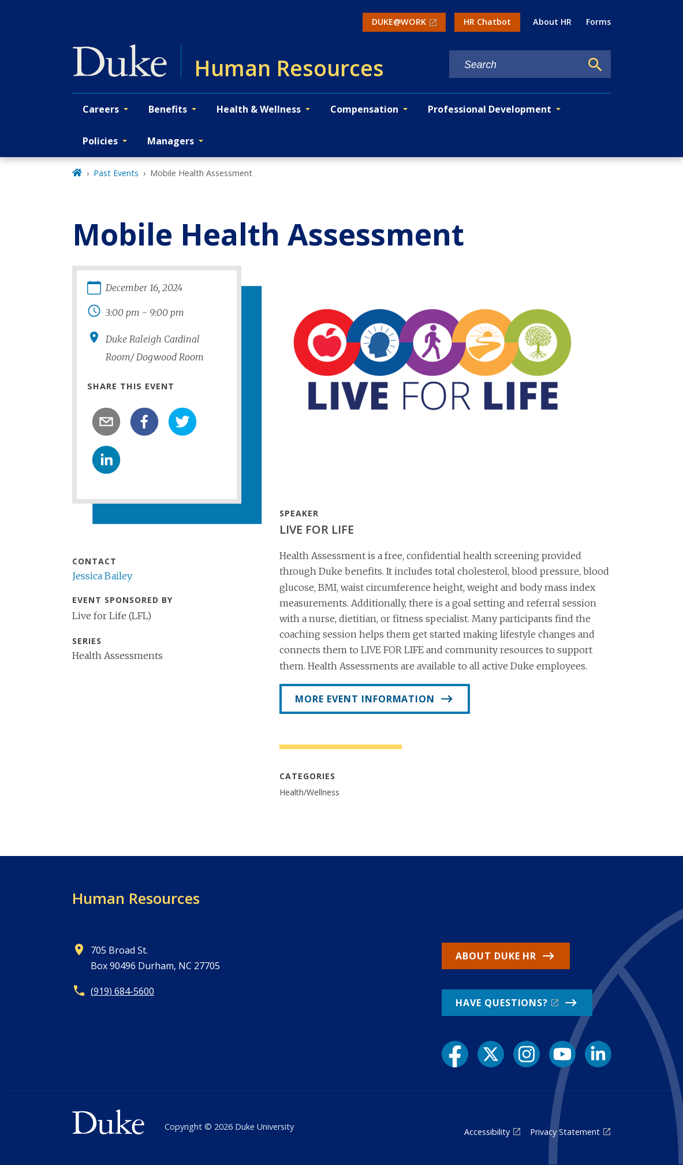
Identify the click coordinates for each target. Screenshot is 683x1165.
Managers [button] (170, 141)
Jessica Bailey (102, 576)
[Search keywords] (515, 65)
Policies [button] (100, 141)
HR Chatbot (487, 21)
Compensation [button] (364, 109)
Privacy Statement (565, 1131)
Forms (598, 21)
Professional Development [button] (489, 109)
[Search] (595, 64)
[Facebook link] (455, 1054)
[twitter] (182, 421)
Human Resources (136, 898)
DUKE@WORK (399, 21)
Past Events (116, 173)
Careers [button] (101, 109)
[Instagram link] (526, 1054)
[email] (106, 421)
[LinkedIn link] (598, 1054)
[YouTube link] (562, 1054)
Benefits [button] (167, 109)
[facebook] (144, 421)
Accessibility (487, 1131)
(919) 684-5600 (122, 991)
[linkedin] (106, 459)
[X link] (490, 1054)
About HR (552, 21)
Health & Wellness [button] (259, 109)
